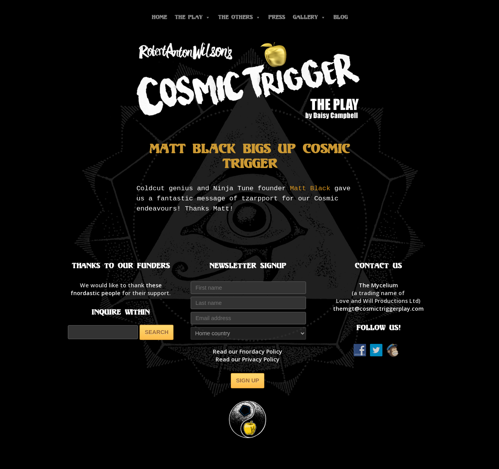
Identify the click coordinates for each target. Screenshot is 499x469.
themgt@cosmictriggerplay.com (378, 308)
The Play (192, 17)
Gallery (309, 17)
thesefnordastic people (116, 289)
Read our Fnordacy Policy (247, 351)
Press (276, 17)
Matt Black (310, 188)
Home (159, 17)
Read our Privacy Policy (248, 359)
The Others (239, 17)
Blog (340, 17)
